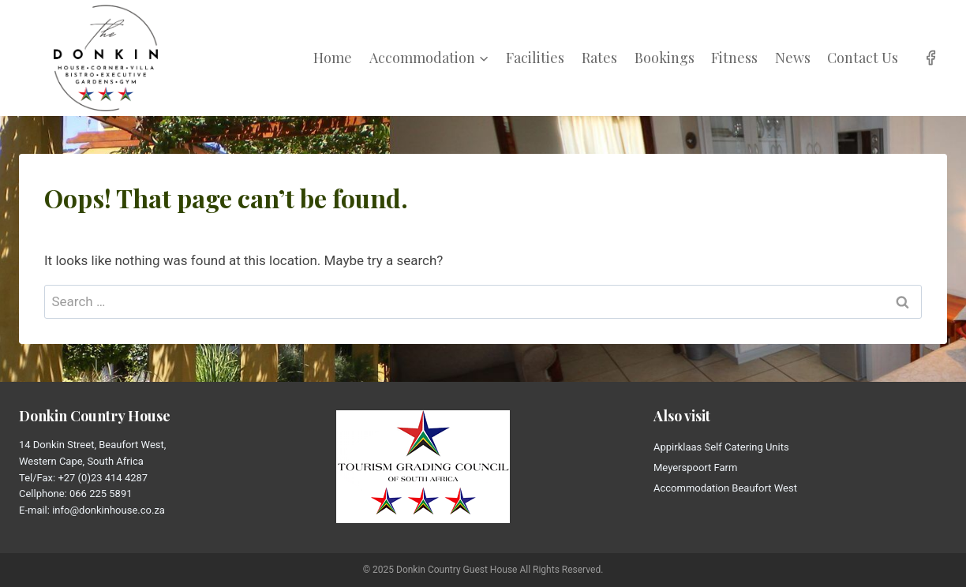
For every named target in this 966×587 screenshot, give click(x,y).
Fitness (734, 57)
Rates (599, 57)
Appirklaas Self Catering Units (721, 447)
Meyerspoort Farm (695, 467)
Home (332, 57)
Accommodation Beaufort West (725, 488)
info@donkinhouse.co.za (108, 510)
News (793, 57)
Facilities (535, 57)
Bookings (665, 57)
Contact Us (862, 57)
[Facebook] (931, 58)
